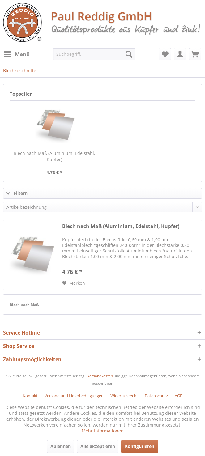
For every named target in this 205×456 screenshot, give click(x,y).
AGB (178, 395)
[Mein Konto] (180, 54)
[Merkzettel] (165, 54)
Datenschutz (156, 395)
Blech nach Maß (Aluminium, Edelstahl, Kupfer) (54, 156)
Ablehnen (60, 446)
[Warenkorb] (195, 54)
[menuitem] (16, 54)
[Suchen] (128, 54)
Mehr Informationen (103, 431)
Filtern (17, 193)
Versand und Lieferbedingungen (74, 395)
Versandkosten (100, 376)
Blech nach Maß (24, 304)
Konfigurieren (139, 446)
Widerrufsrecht (124, 395)
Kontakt (30, 395)
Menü (17, 53)
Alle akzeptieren (97, 446)
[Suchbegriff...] (94, 54)
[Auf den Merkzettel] (73, 283)
